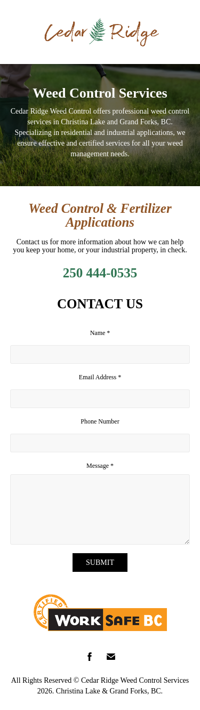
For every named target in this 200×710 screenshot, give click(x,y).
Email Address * (100, 377)
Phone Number (100, 421)
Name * (100, 333)
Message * (100, 465)
